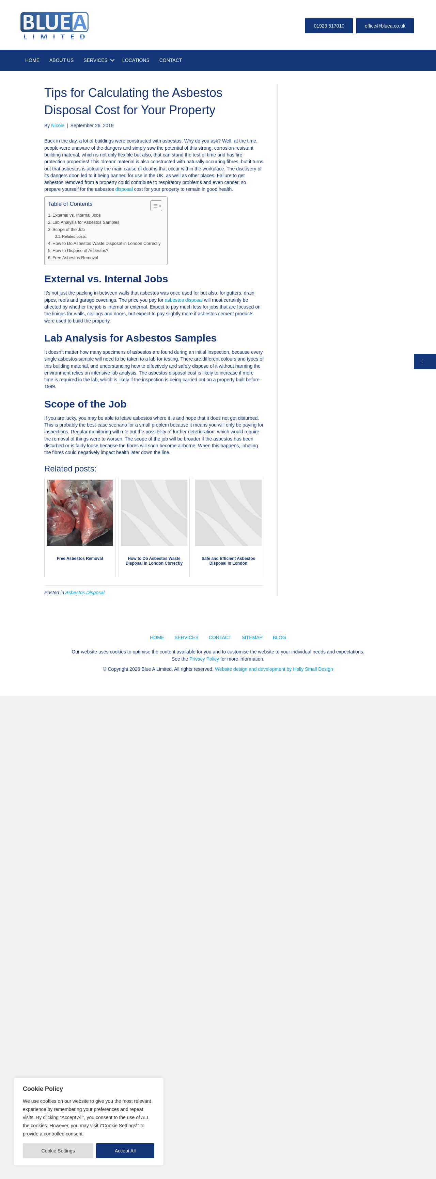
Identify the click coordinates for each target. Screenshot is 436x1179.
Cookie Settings (58, 1150)
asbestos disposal (184, 300)
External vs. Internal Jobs (76, 215)
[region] (89, 1121)
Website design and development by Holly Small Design (274, 669)
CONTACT (170, 60)
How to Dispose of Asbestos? (80, 250)
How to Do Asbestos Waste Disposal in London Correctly (106, 243)
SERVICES (95, 60)
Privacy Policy (204, 659)
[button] (425, 361)
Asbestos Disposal (85, 592)
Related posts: (74, 236)
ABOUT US (61, 60)
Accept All (125, 1150)
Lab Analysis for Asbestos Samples (86, 222)
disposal (124, 189)
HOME (32, 60)
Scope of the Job (68, 229)
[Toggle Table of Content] (152, 206)
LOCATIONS (136, 60)
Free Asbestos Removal (75, 257)
